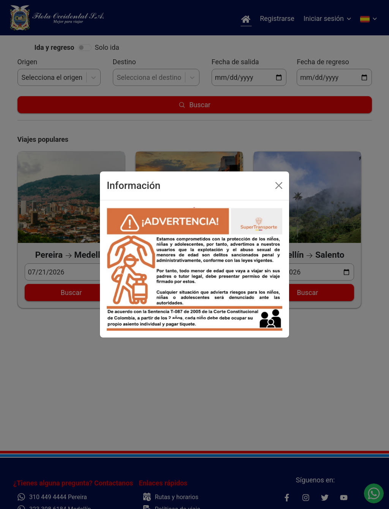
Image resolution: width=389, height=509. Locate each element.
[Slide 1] (174, 319)
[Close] (279, 185)
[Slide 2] (187, 319)
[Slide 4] (215, 319)
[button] (120, 269)
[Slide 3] (201, 319)
